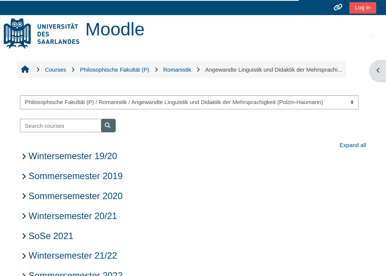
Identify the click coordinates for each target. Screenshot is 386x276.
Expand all (353, 145)
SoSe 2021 (51, 236)
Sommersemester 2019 (76, 176)
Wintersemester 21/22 (73, 255)
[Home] (41, 33)
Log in (363, 7)
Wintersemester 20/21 (73, 216)
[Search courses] (60, 126)
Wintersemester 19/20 (73, 156)
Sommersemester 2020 (76, 196)
